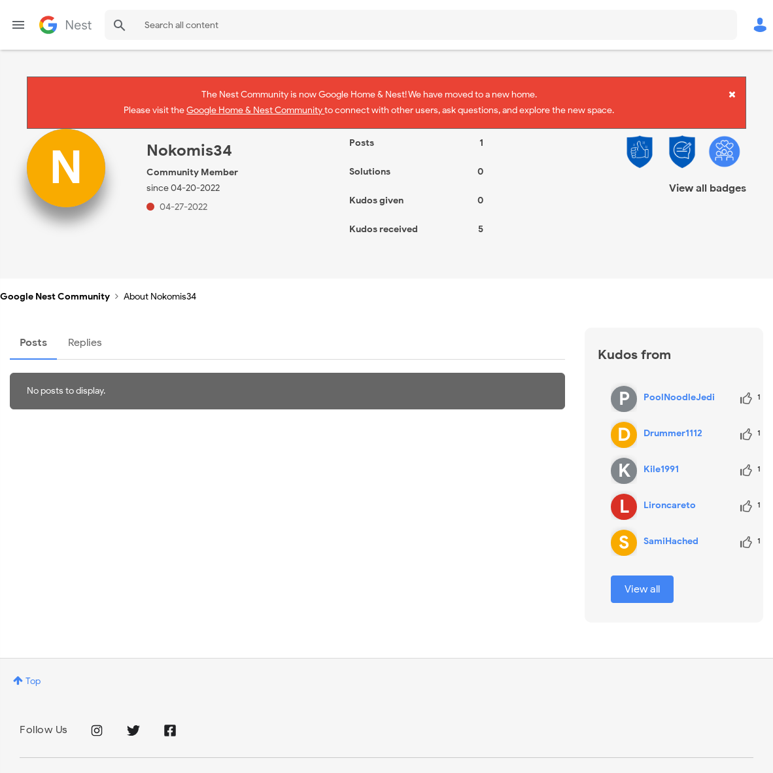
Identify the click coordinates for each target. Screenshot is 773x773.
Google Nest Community (65, 25)
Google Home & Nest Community (255, 106)
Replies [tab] (85, 328)
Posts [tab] (33, 328)
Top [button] (33, 667)
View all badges (707, 174)
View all (642, 575)
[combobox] (421, 25)
